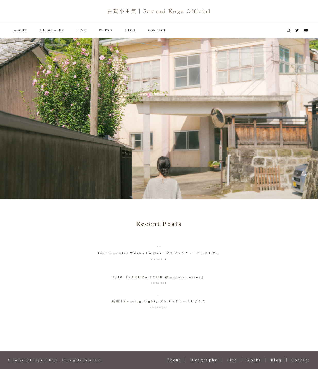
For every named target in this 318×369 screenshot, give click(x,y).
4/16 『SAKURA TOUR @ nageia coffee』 (159, 277)
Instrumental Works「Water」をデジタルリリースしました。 (159, 253)
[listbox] (159, 118)
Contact (157, 30)
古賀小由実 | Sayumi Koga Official (159, 11)
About (20, 30)
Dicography (52, 30)
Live (81, 30)
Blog (130, 30)
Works (105, 30)
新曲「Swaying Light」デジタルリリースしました (159, 301)
